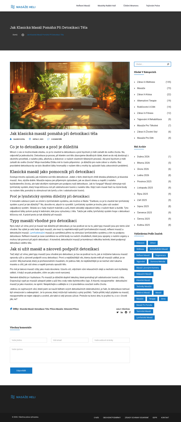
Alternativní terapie (146, 100)
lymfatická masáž (144, 317)
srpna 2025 (143, 206)
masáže (139, 299)
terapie (152, 299)
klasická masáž (27, 309)
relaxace (140, 243)
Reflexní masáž (83, 6)
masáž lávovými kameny (147, 268)
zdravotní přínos (71, 309)
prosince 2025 (144, 181)
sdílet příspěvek (123, 309)
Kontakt (165, 418)
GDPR (155, 418)
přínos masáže (56, 309)
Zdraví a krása (144, 94)
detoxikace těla (42, 309)
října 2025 (142, 194)
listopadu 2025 (145, 187)
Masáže (141, 88)
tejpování (140, 261)
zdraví (153, 243)
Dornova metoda (157, 261)
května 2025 (143, 225)
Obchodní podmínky (112, 418)
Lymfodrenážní (37, 232)
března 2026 (143, 162)
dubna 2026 (143, 156)
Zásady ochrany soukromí (136, 418)
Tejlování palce (153, 6)
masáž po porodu (144, 305)
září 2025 (142, 200)
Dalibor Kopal (17, 139)
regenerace (160, 255)
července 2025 (144, 212)
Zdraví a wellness (146, 82)
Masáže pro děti (145, 138)
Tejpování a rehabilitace (149, 119)
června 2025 (143, 218)
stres (163, 299)
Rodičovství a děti (146, 107)
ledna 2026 (143, 175)
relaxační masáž (143, 274)
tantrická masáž (143, 311)
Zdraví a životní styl (147, 131)
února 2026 (143, 169)
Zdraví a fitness (145, 113)
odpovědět (21, 370)
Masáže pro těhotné (147, 125)
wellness (140, 249)
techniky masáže (143, 286)
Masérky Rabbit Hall (107, 6)
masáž (158, 292)
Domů (15, 35)
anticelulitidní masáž (159, 249)
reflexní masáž (143, 255)
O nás (96, 418)
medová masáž (143, 292)
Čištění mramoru (130, 6)
